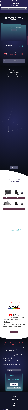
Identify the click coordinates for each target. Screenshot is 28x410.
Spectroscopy (10, 11)
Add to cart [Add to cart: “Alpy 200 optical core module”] (8, 197)
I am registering (14, 384)
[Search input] (11, 8)
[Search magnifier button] (25, 9)
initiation (14, 11)
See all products (14, 224)
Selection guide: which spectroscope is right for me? (14, 61)
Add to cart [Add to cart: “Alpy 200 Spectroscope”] (19, 197)
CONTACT (14, 405)
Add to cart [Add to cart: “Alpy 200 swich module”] (8, 208)
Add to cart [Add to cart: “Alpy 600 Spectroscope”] (19, 208)
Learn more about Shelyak (14, 370)
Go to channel (14, 331)
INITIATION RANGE (10, 45)
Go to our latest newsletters (14, 387)
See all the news (14, 167)
